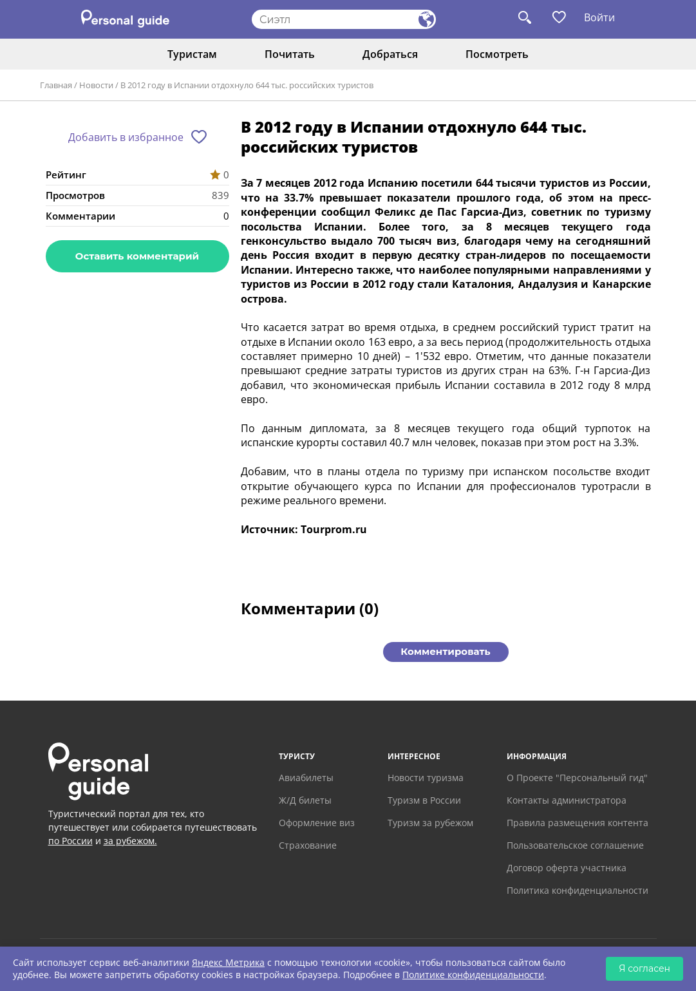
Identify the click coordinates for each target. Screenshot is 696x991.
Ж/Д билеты (305, 800)
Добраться (390, 54)
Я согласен (644, 968)
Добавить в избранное (125, 137)
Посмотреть (497, 54)
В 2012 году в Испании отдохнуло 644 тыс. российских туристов (246, 85)
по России (70, 841)
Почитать (290, 54)
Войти (599, 17)
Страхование (308, 845)
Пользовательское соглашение (575, 845)
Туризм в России (424, 800)
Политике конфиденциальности (473, 974)
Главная (56, 85)
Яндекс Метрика (228, 962)
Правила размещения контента (577, 822)
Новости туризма (426, 777)
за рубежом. (130, 841)
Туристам (192, 54)
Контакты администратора (566, 800)
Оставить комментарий (137, 256)
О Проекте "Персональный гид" (577, 777)
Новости (96, 85)
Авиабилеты (306, 777)
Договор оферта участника (566, 868)
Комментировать (445, 651)
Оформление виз (317, 822)
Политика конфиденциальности (577, 890)
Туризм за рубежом (430, 822)
